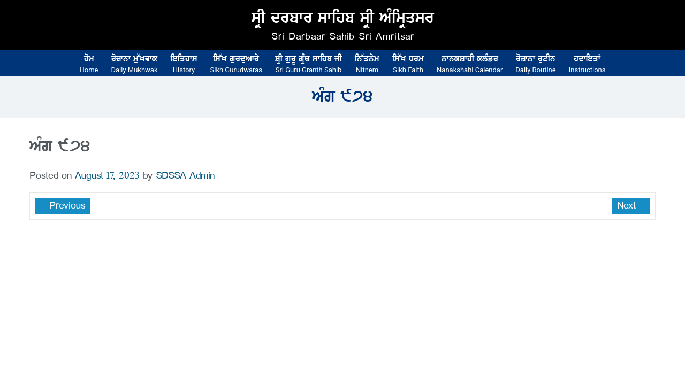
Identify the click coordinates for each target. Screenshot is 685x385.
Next (628, 206)
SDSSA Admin (185, 176)
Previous (65, 206)
